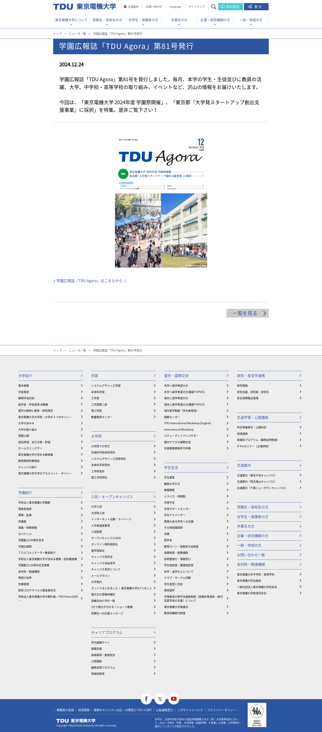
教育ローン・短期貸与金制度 (181, 546)
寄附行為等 (25, 578)
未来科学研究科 (100, 465)
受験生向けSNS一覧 (103, 601)
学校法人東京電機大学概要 (34, 502)
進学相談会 (98, 550)
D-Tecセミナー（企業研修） (254, 446)
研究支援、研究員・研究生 (253, 392)
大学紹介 (25, 375)
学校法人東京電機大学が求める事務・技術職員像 (47, 559)
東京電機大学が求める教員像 (35, 454)
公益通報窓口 (164, 710)
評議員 (22, 521)
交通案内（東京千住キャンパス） (257, 475)
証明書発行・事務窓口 (177, 559)
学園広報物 (25, 546)
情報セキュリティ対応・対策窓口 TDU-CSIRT (123, 710)
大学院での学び (100, 446)
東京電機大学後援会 (176, 607)
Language (175, 6)
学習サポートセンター (177, 509)
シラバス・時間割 (174, 496)
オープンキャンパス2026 (106, 538)
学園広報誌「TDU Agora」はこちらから (89, 280)
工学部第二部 (99, 404)
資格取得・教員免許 (103, 655)
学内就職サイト (100, 642)
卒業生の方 (179, 19)
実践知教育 (98, 673)
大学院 (96, 436)
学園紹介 (25, 492)
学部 (94, 375)
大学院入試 (98, 513)
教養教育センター (102, 417)
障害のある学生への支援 (178, 521)
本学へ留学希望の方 (176, 385)
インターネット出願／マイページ (111, 519)
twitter (160, 699)
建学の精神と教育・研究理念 (35, 410)
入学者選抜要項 (100, 525)
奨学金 (168, 540)
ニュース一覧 (77, 33)
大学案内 (96, 582)
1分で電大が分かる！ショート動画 (112, 607)
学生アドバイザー (174, 515)
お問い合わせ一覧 (251, 554)
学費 (166, 534)
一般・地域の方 (250, 19)
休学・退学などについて (178, 571)
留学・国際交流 (176, 375)
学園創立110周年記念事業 (33, 565)
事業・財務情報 (27, 527)
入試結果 (96, 531)
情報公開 (23, 436)
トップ (57, 33)
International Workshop (179, 429)
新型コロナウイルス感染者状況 (37, 590)
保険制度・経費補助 (176, 552)
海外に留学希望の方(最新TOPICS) (184, 404)
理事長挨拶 (25, 509)
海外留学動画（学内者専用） (181, 410)
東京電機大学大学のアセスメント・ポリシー (45, 473)
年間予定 (169, 502)
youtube (173, 699)
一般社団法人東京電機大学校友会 (257, 587)
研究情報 (242, 385)
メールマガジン (100, 575)
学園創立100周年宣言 (31, 540)
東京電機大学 (76, 720)
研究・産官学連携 (251, 375)
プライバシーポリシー (221, 710)
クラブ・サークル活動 (177, 578)
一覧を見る (245, 313)
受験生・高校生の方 (107, 19)
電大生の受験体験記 (103, 594)
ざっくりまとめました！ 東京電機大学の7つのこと (121, 588)
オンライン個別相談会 (104, 544)
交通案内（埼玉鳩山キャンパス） (257, 481)
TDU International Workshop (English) (187, 423)
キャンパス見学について (106, 569)
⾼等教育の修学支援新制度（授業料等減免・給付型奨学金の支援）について (193, 599)
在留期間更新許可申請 (177, 448)
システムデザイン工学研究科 (108, 459)
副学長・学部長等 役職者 (33, 404)
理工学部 (96, 410)
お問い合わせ (154, 6)
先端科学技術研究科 (103, 452)
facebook (146, 699)
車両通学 (169, 590)
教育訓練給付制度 (174, 613)
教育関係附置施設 (29, 461)
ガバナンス (25, 534)
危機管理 (23, 584)
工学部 (95, 398)
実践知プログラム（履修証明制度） (258, 440)
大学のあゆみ (26, 423)
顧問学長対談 (26, 398)
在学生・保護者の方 (143, 19)
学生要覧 (169, 477)
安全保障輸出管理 (247, 398)
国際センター (172, 417)
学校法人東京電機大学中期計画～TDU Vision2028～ (48, 599)
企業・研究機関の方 (215, 19)
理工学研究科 (99, 477)
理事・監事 (25, 515)
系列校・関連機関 (29, 571)
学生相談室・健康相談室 (178, 565)
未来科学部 (98, 392)
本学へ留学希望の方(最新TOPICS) (184, 392)
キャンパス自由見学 (103, 563)
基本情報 (23, 385)
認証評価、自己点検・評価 (34, 442)
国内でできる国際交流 (177, 442)
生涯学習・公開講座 (252, 417)
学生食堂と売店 (173, 584)
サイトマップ (197, 6)
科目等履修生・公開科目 (251, 427)
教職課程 (169, 490)
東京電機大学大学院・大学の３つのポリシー (45, 417)
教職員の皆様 (65, 710)
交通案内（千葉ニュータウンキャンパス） (262, 488)
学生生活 (171, 467)
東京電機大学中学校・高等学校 (255, 574)
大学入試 (96, 506)
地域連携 (242, 433)
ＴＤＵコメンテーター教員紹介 (37, 552)
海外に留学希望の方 (176, 398)
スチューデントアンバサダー (181, 436)
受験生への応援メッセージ (107, 613)
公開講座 (96, 661)
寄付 (258, 6)
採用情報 (84, 710)
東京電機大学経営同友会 (251, 593)
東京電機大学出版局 (249, 580)
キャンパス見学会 (102, 557)
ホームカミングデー (30, 448)
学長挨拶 (23, 392)
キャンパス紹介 (27, 467)
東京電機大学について (71, 19)
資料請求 (233, 6)
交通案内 (133, 6)
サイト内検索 (217, 6)
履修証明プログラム (103, 667)
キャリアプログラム (106, 632)
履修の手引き (172, 484)
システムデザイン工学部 (106, 385)
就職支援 (96, 648)
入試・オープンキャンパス (112, 496)
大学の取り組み (27, 429)
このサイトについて (190, 710)
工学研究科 (98, 471)
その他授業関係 (173, 527)
